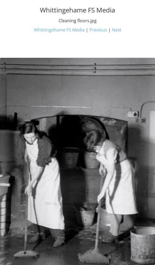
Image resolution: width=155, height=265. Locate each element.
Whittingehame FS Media (59, 30)
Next (116, 30)
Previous (98, 30)
